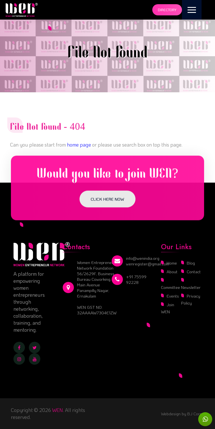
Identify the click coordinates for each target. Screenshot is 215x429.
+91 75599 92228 (136, 279)
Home (172, 263)
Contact (194, 271)
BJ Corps (195, 413)
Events (173, 296)
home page (77, 144)
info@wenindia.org (142, 258)
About (172, 271)
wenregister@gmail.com (147, 264)
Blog (191, 263)
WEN (57, 410)
